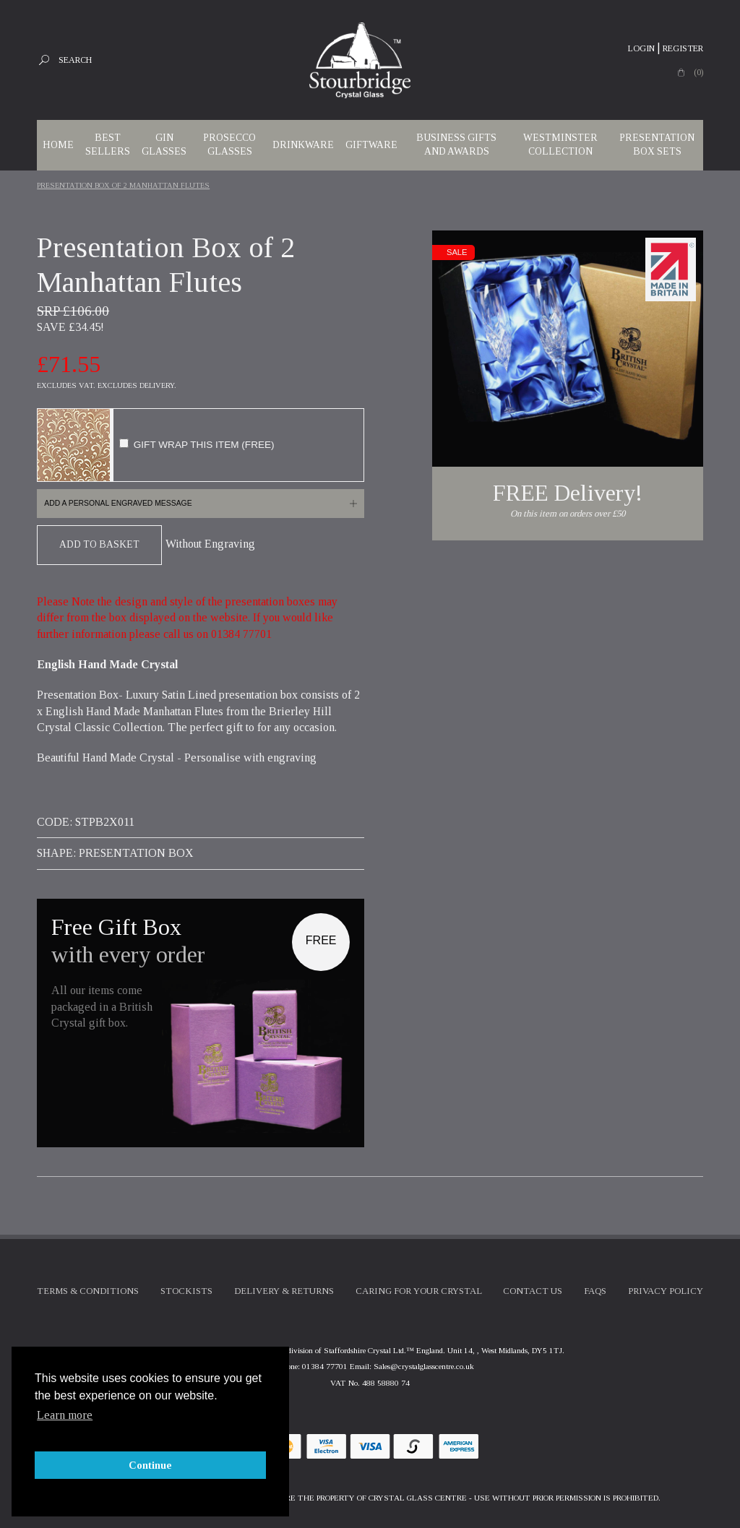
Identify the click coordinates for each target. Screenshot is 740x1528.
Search (75, 60)
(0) (698, 72)
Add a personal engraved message (118, 503)
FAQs (595, 1291)
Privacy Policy (665, 1291)
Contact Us (532, 1291)
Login (641, 48)
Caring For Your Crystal (419, 1291)
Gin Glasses (164, 144)
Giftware (371, 144)
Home (58, 144)
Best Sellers (107, 144)
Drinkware (303, 144)
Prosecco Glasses (229, 144)
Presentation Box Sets (656, 144)
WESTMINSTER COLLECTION (560, 144)
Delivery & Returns (284, 1291)
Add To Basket (99, 544)
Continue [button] (150, 1465)
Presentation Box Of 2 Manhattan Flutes (123, 185)
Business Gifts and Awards (456, 144)
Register (683, 48)
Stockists (186, 1291)
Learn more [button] (64, 1415)
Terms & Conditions (88, 1291)
